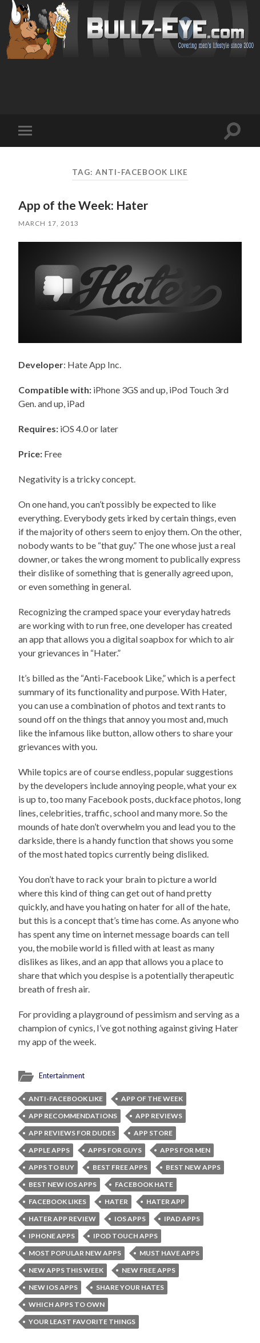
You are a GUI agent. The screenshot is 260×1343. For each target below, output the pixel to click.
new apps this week (66, 1270)
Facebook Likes (57, 1201)
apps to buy (51, 1167)
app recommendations (73, 1115)
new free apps (148, 1270)
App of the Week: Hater (83, 205)
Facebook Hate (144, 1184)
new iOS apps (53, 1287)
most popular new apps (75, 1253)
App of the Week (152, 1098)
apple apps (49, 1150)
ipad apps (182, 1218)
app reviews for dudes (72, 1133)
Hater (116, 1201)
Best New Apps (193, 1167)
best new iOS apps (63, 1184)
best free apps (120, 1167)
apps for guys (115, 1150)
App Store (153, 1133)
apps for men (185, 1150)
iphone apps (52, 1236)
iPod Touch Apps (125, 1236)
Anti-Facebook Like (66, 1098)
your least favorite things (82, 1321)
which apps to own (67, 1304)
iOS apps (130, 1218)
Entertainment (62, 1075)
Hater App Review (62, 1218)
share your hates (130, 1287)
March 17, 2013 (48, 223)
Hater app (165, 1201)
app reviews (158, 1115)
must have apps (169, 1253)
